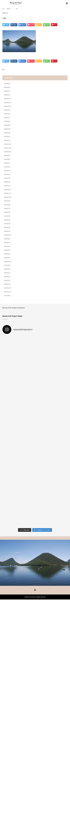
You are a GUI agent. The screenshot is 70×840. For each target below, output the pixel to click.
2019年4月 (7, 269)
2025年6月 (7, 121)
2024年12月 (7, 144)
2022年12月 (7, 235)
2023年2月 (7, 227)
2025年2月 (7, 136)
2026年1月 (7, 95)
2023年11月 (7, 193)
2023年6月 (7, 212)
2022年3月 (7, 254)
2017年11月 (7, 292)
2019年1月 (7, 273)
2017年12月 (7, 288)
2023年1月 (7, 231)
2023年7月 (7, 208)
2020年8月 (7, 265)
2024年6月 (7, 167)
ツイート (5, 319)
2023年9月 (7, 201)
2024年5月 (7, 170)
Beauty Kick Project (30, 597)
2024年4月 (7, 174)
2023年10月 (7, 197)
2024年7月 (7, 163)
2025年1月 (7, 140)
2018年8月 (7, 276)
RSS (35, 589)
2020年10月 (7, 261)
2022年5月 (7, 250)
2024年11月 (7, 148)
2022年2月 (7, 258)
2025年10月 (7, 106)
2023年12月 (7, 189)
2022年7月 (7, 242)
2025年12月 (7, 99)
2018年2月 (7, 280)
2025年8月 (7, 114)
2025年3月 (7, 133)
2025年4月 (7, 129)
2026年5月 (7, 83)
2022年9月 (7, 239)
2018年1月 (7, 284)
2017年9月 (7, 295)
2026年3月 (7, 87)
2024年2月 (7, 182)
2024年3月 (7, 178)
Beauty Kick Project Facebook (13, 308)
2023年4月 (7, 220)
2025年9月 (7, 110)
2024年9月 (7, 155)
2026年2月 (7, 91)
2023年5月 (7, 216)
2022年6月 (7, 246)
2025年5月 (7, 125)
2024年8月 (7, 159)
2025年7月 (7, 117)
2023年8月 (7, 205)
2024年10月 (7, 152)
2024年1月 (7, 186)
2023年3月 (7, 223)
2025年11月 (7, 102)
